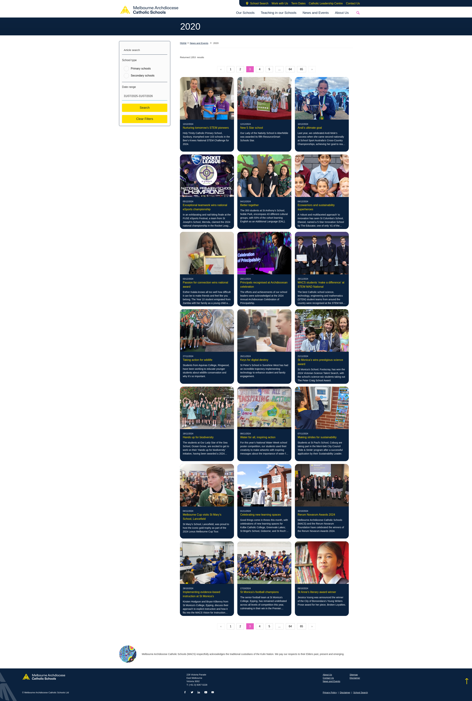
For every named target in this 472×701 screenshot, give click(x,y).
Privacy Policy (330, 692)
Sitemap (353, 674)
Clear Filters (144, 119)
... (279, 69)
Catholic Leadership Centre (326, 3)
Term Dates (298, 3)
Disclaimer (354, 678)
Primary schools (141, 68)
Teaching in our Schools (278, 13)
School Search (259, 3)
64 (290, 69)
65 (301, 69)
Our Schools (245, 13)
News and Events (316, 13)
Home (183, 43)
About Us (342, 13)
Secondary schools (142, 75)
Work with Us (280, 3)
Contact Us (353, 3)
